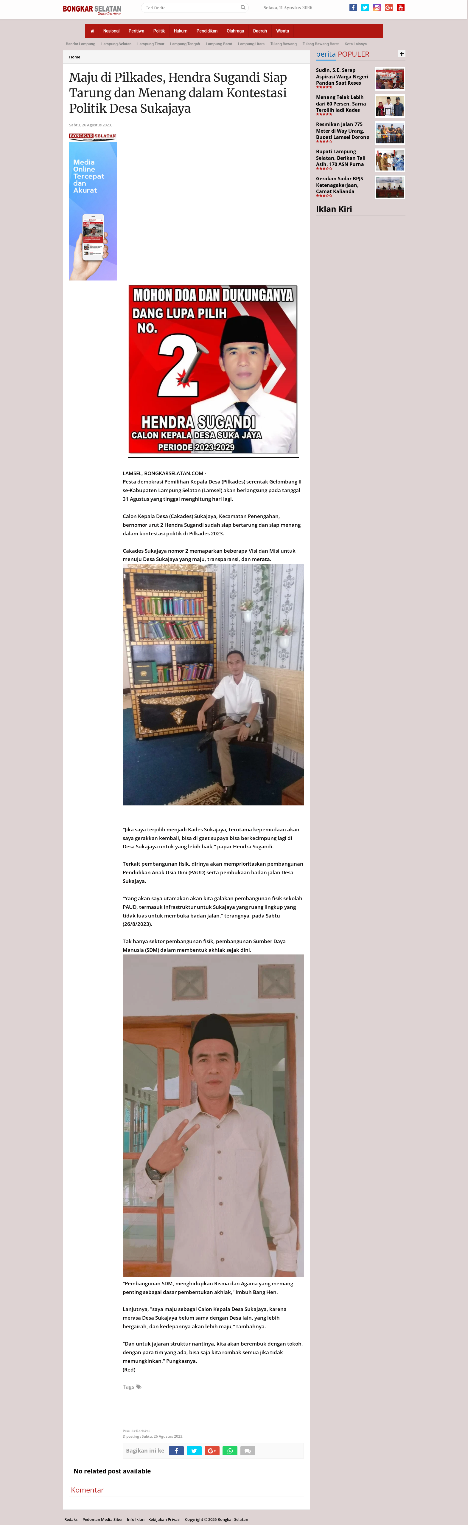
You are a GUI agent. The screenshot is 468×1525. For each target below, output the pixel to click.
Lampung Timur (150, 44)
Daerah (260, 31)
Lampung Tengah (185, 44)
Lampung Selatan (116, 44)
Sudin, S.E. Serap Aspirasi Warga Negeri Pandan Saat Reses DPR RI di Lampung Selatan (342, 83)
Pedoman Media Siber (103, 1519)
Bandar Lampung (80, 44)
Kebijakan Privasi (164, 1519)
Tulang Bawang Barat (321, 44)
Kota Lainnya (356, 44)
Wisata (282, 31)
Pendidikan (207, 31)
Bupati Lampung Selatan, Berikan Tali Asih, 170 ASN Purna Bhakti (341, 161)
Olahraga (235, 31)
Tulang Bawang (283, 44)
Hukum (180, 31)
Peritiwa (136, 31)
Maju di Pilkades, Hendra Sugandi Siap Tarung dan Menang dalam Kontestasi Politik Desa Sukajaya (178, 93)
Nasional (111, 31)
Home (74, 57)
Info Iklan (135, 1519)
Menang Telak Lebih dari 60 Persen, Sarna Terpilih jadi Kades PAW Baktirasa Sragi (341, 107)
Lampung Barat (219, 44)
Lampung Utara (251, 44)
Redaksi (71, 1519)
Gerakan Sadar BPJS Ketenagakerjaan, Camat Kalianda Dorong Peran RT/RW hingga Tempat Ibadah (343, 191)
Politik (159, 31)
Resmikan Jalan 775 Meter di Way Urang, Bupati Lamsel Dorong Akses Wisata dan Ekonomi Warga (342, 137)
